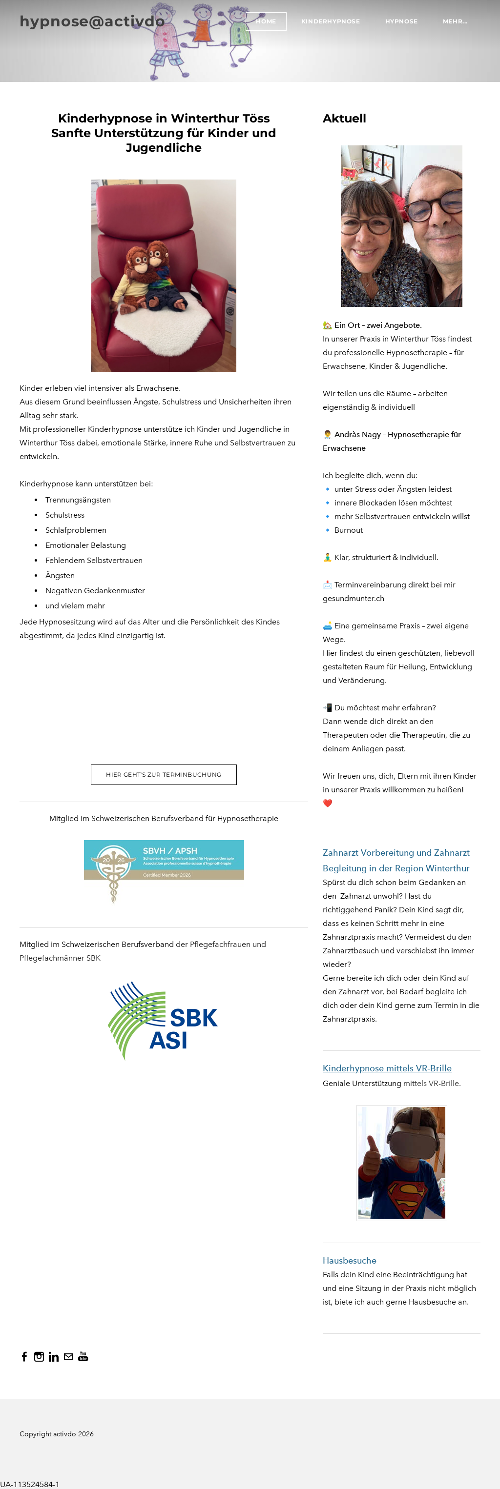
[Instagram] (39, 1357)
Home (266, 21)
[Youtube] (83, 1357)
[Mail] (68, 1357)
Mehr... (455, 21)
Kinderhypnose (330, 21)
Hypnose (401, 21)
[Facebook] (24, 1357)
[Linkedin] (54, 1357)
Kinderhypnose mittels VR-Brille (387, 1068)
